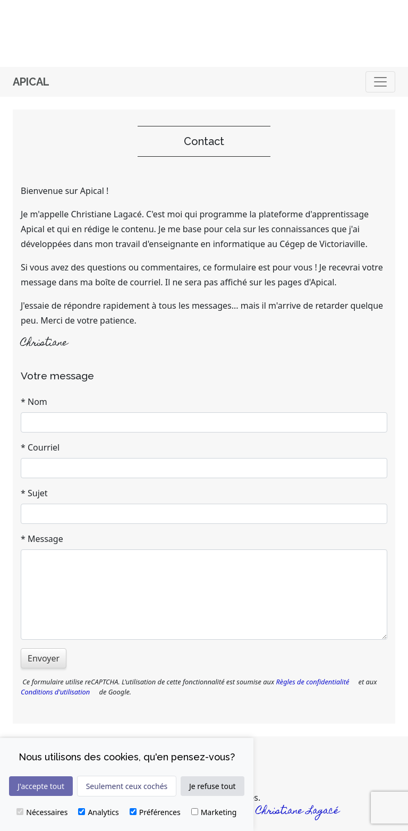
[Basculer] (380, 81)
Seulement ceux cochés (127, 786)
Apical (31, 81)
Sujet (38, 493)
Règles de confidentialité (312, 681)
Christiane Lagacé (297, 811)
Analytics (98, 812)
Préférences (155, 812)
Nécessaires (41, 812)
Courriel (44, 447)
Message (45, 539)
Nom (37, 402)
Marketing (214, 812)
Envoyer (44, 658)
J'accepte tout (41, 786)
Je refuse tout (212, 786)
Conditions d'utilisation (55, 692)
